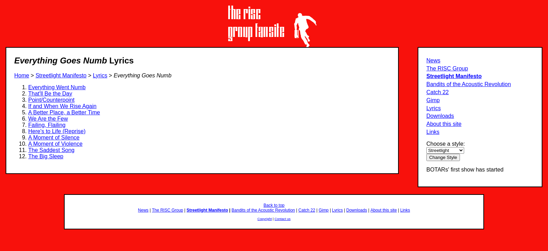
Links (432, 132)
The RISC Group (447, 68)
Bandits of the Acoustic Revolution (468, 84)
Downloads (440, 116)
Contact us (283, 219)
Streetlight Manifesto (454, 76)
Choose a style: (445, 144)
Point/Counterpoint (51, 100)
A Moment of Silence (54, 137)
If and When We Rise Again (62, 106)
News (433, 60)
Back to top (274, 205)
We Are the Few (48, 119)
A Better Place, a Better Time (64, 112)
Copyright (265, 219)
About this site (444, 124)
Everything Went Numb (57, 87)
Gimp (433, 100)
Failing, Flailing (47, 125)
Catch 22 (437, 92)
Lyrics (433, 108)
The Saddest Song (51, 150)
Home (21, 75)
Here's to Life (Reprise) (57, 131)
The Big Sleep (46, 156)
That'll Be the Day (50, 94)
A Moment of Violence (55, 144)
